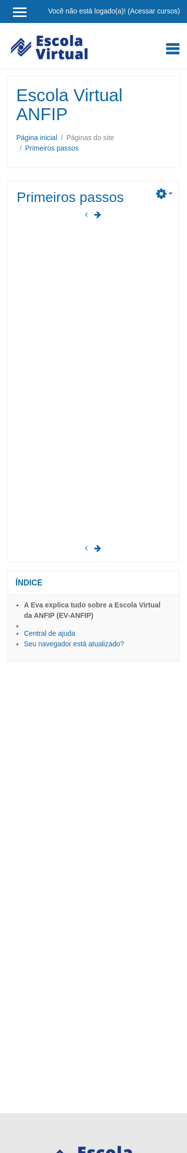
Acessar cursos (154, 11)
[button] (164, 192)
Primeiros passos (51, 148)
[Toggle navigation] (173, 49)
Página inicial (37, 138)
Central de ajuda (49, 633)
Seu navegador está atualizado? (74, 644)
